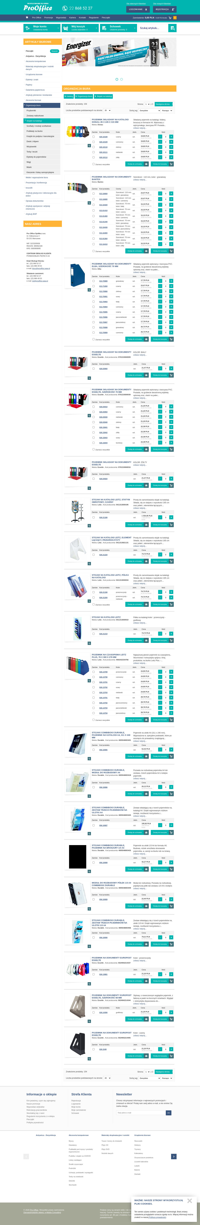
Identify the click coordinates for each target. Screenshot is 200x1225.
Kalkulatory (138, 1153)
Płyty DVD (105, 1149)
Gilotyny (137, 1145)
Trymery (137, 1149)
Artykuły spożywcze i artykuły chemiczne (38, 207)
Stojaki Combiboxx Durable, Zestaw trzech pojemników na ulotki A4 (109, 810)
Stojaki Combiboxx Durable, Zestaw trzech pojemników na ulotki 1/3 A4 (109, 922)
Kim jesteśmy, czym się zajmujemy (41, 1101)
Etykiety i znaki (32, 80)
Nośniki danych (107, 1153)
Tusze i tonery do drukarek (112, 1141)
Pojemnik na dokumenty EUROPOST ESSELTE (112, 959)
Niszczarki (138, 1141)
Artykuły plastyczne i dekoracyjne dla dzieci (41, 194)
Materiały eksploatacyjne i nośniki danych (40, 67)
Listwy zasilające (75, 1160)
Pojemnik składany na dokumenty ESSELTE (111, 353)
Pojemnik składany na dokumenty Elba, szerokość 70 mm (111, 265)
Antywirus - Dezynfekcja (46, 1135)
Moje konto (76, 1107)
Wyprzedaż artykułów (35, 1107)
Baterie (137, 1170)
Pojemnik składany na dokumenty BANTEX (111, 178)
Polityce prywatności (157, 1219)
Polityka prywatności (35, 1122)
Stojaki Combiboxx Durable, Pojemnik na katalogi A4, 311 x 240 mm (111, 735)
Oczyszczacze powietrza (143, 1157)
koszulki (29, 188)
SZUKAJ (172, 28)
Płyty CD (105, 1145)
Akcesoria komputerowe (36, 61)
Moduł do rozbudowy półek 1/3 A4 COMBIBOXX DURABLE (111, 884)
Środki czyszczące (76, 1164)
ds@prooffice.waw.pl (40, 281)
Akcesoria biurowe (33, 100)
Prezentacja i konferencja (36, 183)
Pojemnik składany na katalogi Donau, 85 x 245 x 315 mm (110, 120)
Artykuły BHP (31, 214)
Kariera (72, 17)
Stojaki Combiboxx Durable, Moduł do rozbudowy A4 (108, 771)
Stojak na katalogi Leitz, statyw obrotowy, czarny (111, 500)
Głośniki (72, 1181)
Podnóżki (72, 1168)
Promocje (48, 17)
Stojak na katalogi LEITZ (106, 617)
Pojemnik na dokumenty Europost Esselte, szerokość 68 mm (112, 996)
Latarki (137, 1166)
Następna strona (163, 104)
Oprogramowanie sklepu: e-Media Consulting (42, 1212)
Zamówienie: (155, 17)
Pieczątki (106, 17)
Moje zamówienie (78, 1110)
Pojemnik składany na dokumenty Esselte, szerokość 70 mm (111, 390)
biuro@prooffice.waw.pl (41, 268)
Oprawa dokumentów (34, 201)
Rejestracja (165, 9)
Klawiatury (73, 1145)
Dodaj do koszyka (160, 164)
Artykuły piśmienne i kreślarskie (39, 95)
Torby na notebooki (76, 1177)
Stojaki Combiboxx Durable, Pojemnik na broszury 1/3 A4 (108, 846)
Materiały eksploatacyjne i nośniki (115, 1135)
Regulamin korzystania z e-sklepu (41, 1116)
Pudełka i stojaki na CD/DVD (80, 1156)
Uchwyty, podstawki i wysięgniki (81, 1172)
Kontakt (82, 17)
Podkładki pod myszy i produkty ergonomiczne (81, 1150)
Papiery (29, 85)
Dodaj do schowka (135, 164)
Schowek (75, 1113)
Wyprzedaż (61, 17)
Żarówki (137, 1174)
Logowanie (138, 9)
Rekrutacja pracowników (37, 1110)
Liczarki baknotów (141, 1162)
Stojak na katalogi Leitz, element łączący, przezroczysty (111, 538)
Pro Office (36, 17)
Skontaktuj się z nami (35, 1113)
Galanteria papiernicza (35, 90)
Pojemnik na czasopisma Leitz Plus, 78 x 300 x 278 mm (109, 655)
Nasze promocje (33, 1104)
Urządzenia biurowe (34, 74)
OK (168, 1113)
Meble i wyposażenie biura (37, 177)
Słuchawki (73, 1185)
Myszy (71, 1141)
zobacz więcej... (140, 128)
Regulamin (94, 17)
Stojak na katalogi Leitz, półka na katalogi (110, 576)
